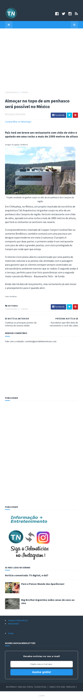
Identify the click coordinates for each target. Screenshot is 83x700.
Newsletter (13, 623)
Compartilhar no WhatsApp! (18, 121)
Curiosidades (11, 92)
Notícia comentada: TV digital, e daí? (26, 575)
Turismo (24, 92)
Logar (41, 695)
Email (10, 633)
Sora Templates (67, 687)
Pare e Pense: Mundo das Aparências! (42, 583)
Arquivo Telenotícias (18, 620)
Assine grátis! (41, 672)
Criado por (54, 687)
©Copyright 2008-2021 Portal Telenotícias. (26, 687)
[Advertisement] (41, 61)
